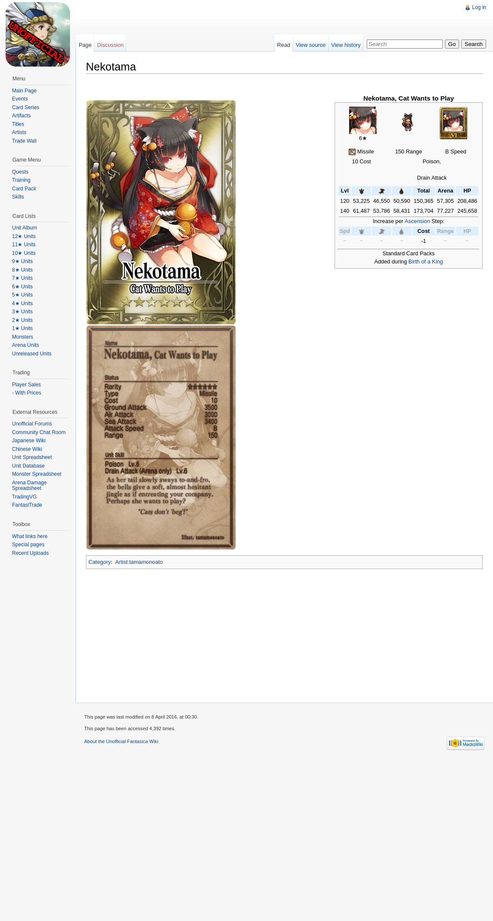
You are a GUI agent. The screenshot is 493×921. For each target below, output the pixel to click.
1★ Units (22, 328)
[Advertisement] (149, 60)
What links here (30, 536)
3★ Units (22, 312)
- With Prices (26, 393)
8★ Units (22, 270)
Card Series (25, 107)
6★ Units (22, 287)
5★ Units (22, 295)
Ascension (417, 221)
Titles (18, 124)
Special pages (28, 545)
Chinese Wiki (27, 449)
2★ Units (22, 320)
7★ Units (22, 278)
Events (20, 99)
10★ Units (24, 253)
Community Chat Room (39, 432)
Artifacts (21, 116)
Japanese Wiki (29, 441)
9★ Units (22, 261)
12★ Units (24, 236)
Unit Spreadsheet (32, 457)
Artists (19, 132)
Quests (20, 172)
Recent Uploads (30, 553)
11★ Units (24, 245)
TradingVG (24, 497)
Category (99, 562)
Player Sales (26, 385)
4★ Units (22, 303)
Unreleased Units (32, 354)
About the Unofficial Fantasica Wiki (121, 741)
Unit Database (28, 466)
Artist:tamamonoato (139, 562)
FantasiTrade (27, 505)
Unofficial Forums (32, 424)
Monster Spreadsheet (36, 474)
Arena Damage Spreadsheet (29, 486)
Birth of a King (425, 261)
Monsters (22, 337)
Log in (479, 7)
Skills (18, 197)
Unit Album (24, 228)
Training (21, 180)
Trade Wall (24, 141)
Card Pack (24, 189)
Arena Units (25, 345)
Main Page (24, 91)
